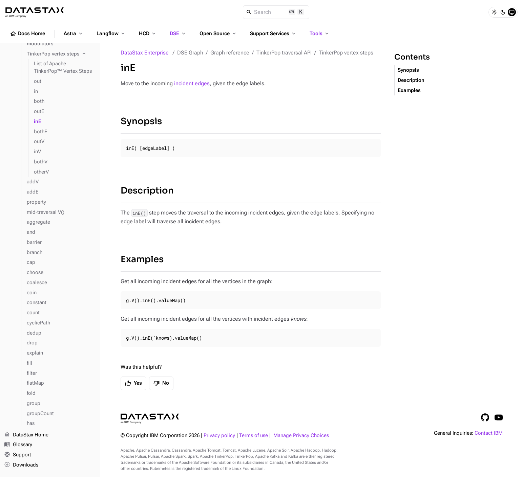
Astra (74, 33)
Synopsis (141, 121)
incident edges (192, 83)
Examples (142, 259)
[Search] (276, 12)
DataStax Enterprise (145, 52)
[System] (512, 12)
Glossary (18, 445)
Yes (133, 383)
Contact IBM (489, 433)
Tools (320, 33)
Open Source (218, 33)
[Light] (494, 12)
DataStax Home (26, 435)
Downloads (21, 465)
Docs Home (27, 33)
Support (17, 455)
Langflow (111, 33)
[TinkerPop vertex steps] (61, 54)
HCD (148, 33)
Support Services (273, 33)
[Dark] (503, 12)
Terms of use (253, 435)
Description (147, 190)
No (161, 383)
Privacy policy (219, 435)
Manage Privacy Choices (301, 435)
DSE (178, 33)
